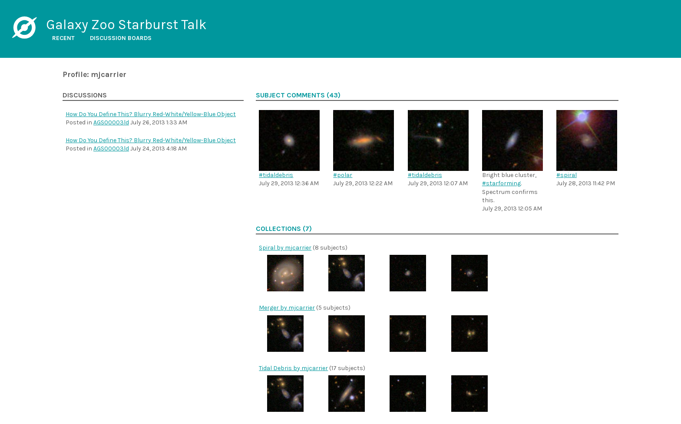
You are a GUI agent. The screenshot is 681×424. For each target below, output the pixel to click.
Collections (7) (284, 229)
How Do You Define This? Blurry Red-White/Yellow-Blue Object (151, 114)
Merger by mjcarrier (287, 307)
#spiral (566, 175)
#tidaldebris (276, 175)
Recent (63, 38)
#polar (342, 175)
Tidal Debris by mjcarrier (293, 368)
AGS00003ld (111, 122)
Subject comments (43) (298, 95)
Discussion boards (121, 38)
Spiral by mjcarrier (285, 247)
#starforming (501, 183)
